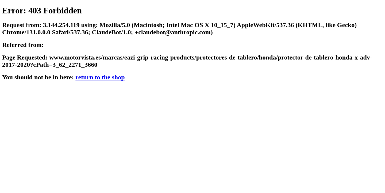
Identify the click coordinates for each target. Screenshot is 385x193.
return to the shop (100, 77)
